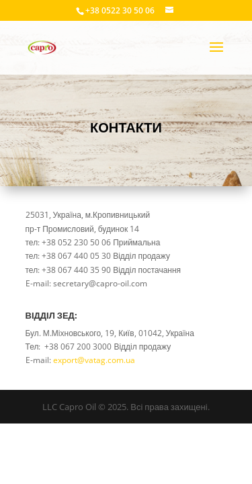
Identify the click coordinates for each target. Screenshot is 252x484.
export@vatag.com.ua (94, 360)
